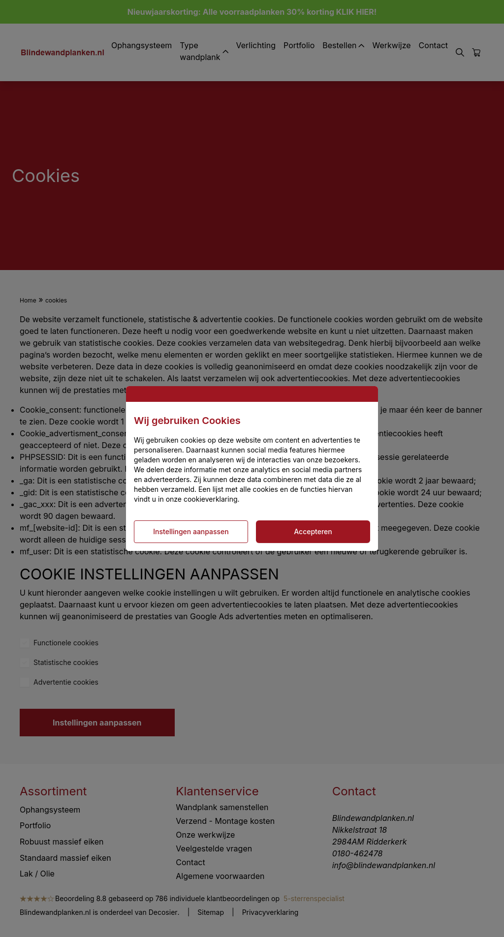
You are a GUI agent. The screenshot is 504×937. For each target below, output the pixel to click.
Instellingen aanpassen (190, 531)
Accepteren (313, 531)
